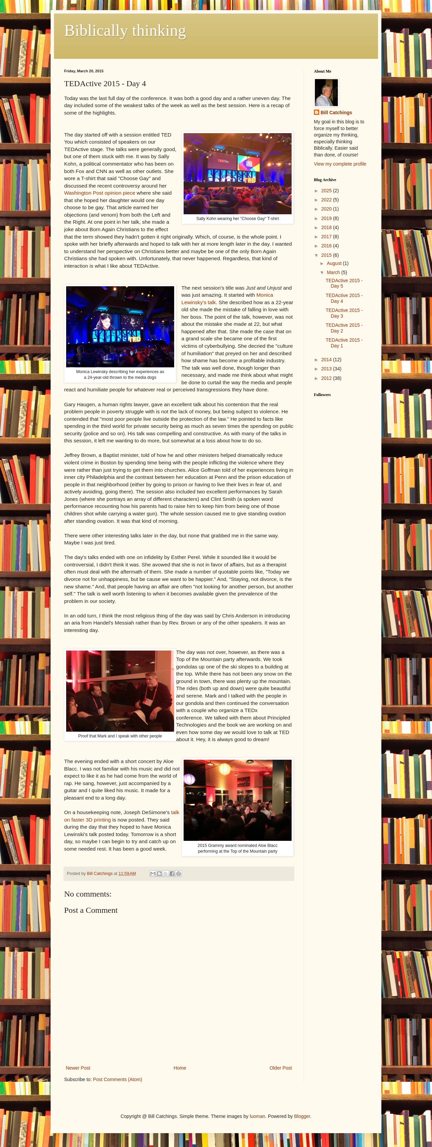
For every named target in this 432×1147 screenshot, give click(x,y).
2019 (327, 218)
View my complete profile (340, 164)
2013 (327, 368)
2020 (327, 209)
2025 (327, 190)
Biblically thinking (125, 30)
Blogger (302, 1116)
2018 (327, 227)
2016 (327, 245)
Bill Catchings (336, 112)
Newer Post (78, 1068)
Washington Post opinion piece (99, 193)
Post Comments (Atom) (117, 1079)
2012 (327, 378)
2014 (327, 359)
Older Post (281, 1068)
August (335, 263)
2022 (327, 199)
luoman (257, 1116)
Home (179, 1068)
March (334, 272)
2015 (327, 255)
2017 (327, 236)
